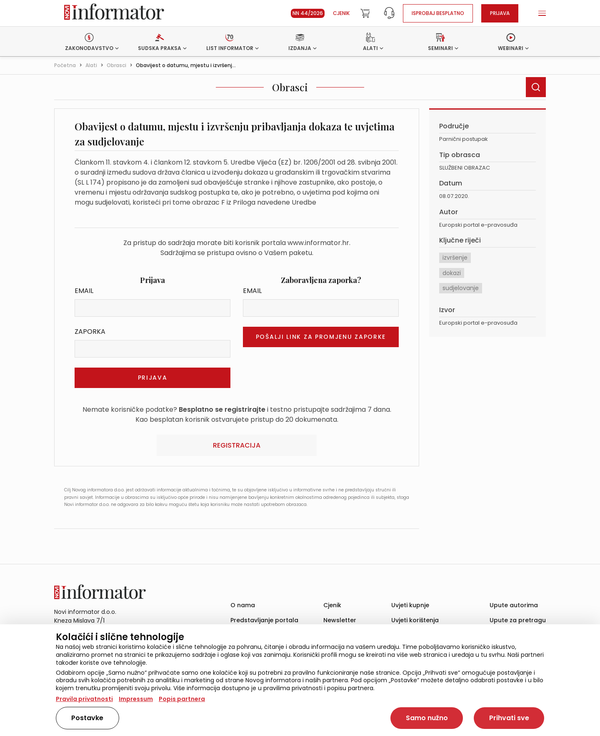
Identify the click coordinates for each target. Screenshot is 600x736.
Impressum (136, 699)
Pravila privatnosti (84, 699)
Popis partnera (182, 699)
